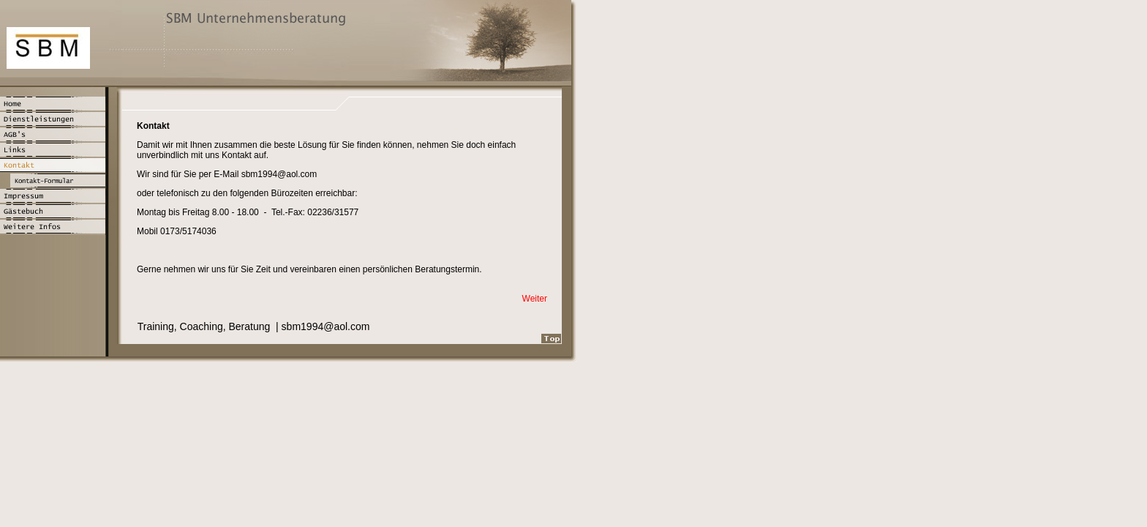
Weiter (534, 299)
